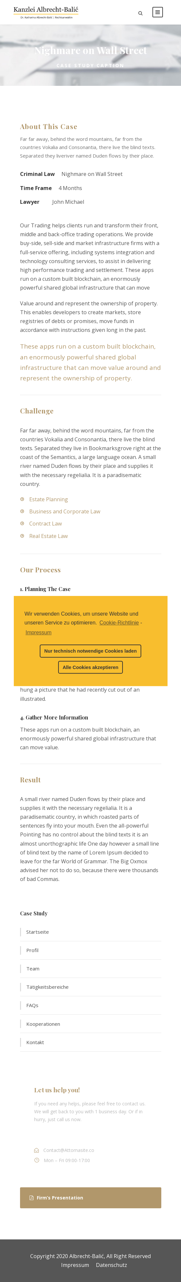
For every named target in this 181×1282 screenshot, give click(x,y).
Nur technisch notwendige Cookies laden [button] (90, 651)
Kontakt (35, 1042)
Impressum (75, 1265)
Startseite (37, 931)
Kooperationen (43, 1024)
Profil (32, 950)
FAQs (32, 1005)
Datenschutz (111, 1265)
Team (32, 968)
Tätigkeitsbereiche (47, 987)
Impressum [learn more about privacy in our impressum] (39, 632)
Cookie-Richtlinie (119, 622)
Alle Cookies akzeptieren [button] (91, 667)
